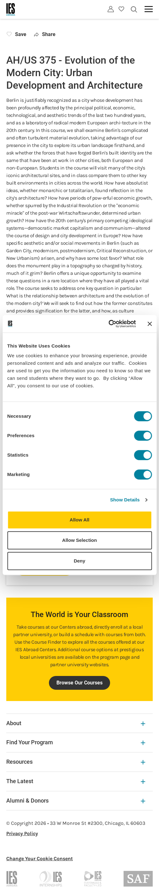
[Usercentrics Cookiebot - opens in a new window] (108, 324)
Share (45, 34)
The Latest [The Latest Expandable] (75, 781)
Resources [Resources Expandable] (75, 761)
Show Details (125, 499)
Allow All (79, 519)
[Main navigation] (149, 9)
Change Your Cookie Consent (39, 858)
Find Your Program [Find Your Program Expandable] (75, 742)
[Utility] (111, 9)
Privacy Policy (22, 833)
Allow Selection (79, 540)
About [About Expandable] (75, 723)
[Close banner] (149, 324)
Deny (79, 560)
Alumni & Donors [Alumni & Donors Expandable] (75, 800)
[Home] (11, 9)
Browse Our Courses (79, 683)
